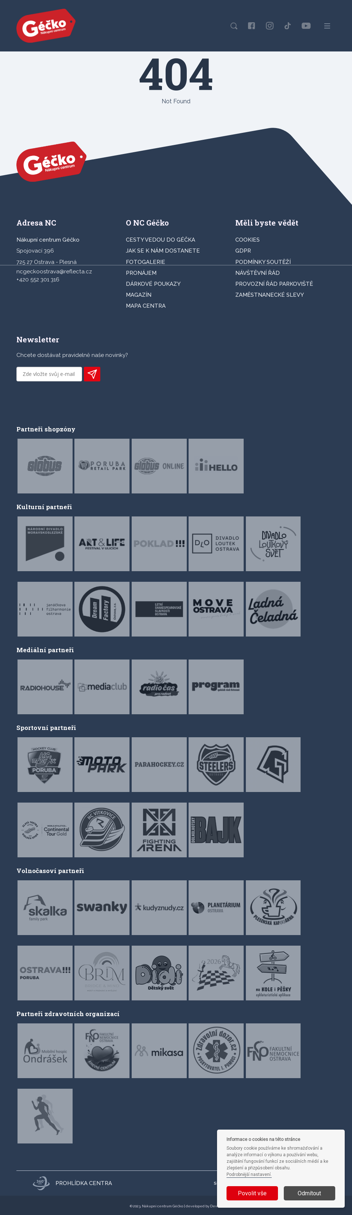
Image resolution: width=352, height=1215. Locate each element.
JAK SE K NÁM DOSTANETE (163, 250)
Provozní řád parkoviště (274, 284)
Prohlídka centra (72, 1183)
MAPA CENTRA (146, 306)
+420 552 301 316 (37, 279)
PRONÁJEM (141, 273)
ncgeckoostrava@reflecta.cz (54, 271)
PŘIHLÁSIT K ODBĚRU (92, 374)
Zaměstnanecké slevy (269, 295)
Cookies (247, 240)
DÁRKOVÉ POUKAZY (153, 284)
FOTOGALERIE (145, 262)
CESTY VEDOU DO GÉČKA (160, 240)
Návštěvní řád (257, 273)
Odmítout (309, 1193)
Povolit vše (252, 1193)
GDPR (243, 250)
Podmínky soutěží (263, 262)
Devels (216, 1206)
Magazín (138, 295)
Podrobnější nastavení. (249, 1174)
